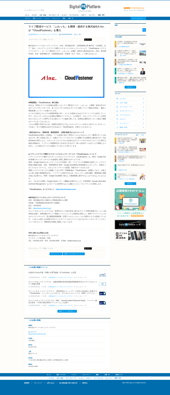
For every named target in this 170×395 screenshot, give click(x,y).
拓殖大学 (121, 161)
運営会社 (84, 383)
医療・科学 (101, 15)
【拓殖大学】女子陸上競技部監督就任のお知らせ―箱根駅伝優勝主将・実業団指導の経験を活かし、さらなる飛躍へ (131, 157)
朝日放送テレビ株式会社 (126, 73)
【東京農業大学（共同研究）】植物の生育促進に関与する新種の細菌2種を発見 (127, 61)
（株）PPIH (122, 55)
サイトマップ (38, 383)
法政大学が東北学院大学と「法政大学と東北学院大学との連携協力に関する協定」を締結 (127, 139)
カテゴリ (27, 18)
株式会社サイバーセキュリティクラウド (44, 34)
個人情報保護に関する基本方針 (68, 383)
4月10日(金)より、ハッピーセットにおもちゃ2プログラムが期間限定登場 (127, 175)
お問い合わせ (51, 383)
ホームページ (55, 254)
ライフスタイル (73, 15)
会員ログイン (119, 374)
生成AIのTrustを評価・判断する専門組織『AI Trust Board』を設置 (52, 272)
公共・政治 (43, 15)
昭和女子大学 (123, 170)
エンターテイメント (126, 111)
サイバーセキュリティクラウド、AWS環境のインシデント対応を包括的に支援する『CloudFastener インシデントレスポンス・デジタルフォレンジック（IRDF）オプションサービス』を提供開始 (62, 293)
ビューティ (92, 15)
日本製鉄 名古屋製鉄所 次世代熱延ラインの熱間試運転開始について (127, 43)
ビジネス (34, 15)
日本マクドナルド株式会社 (127, 179)
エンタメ (64, 15)
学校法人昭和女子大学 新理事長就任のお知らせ (131, 165)
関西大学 (121, 82)
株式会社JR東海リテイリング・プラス (130, 152)
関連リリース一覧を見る (66, 311)
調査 (64, 18)
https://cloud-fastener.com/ (66, 189)
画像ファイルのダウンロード (72, 254)
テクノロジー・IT (54, 15)
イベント (47, 18)
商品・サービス (37, 18)
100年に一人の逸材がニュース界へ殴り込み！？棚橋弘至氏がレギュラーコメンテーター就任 (127, 70)
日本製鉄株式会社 (124, 46)
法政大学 (121, 143)
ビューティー (124, 123)
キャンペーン (56, 18)
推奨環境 (26, 383)
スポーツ (83, 15)
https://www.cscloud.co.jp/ (42, 208)
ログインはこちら (137, 18)
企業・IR (70, 18)
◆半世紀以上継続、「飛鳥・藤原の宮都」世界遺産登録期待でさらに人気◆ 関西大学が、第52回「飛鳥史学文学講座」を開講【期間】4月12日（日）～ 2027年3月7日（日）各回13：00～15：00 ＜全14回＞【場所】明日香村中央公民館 (131, 81)
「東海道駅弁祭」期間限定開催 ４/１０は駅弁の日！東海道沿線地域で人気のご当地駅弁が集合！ (127, 148)
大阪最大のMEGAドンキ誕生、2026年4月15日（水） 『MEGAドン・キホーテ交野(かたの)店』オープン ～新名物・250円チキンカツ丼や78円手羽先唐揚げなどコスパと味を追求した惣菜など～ (127, 54)
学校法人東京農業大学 (125, 64)
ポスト (89, 39)
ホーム (27, 15)
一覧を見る (129, 87)
